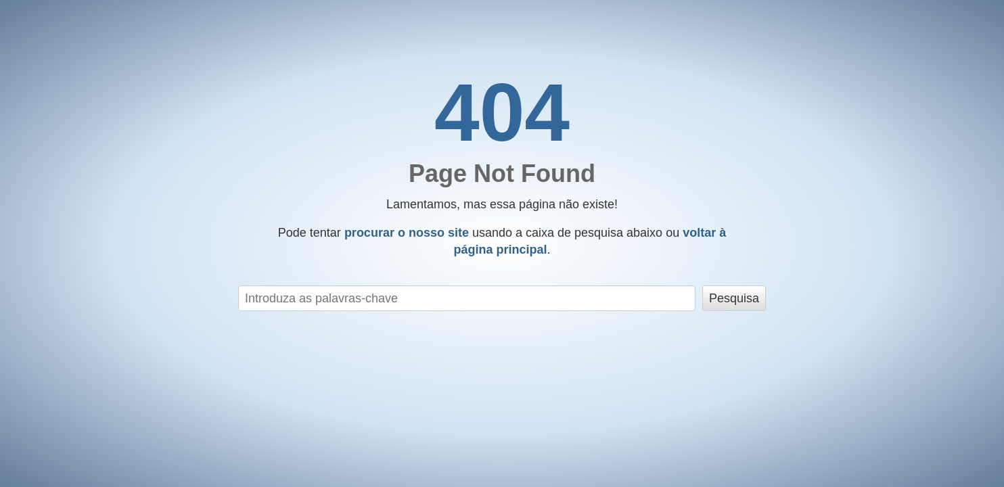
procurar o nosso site (406, 232)
